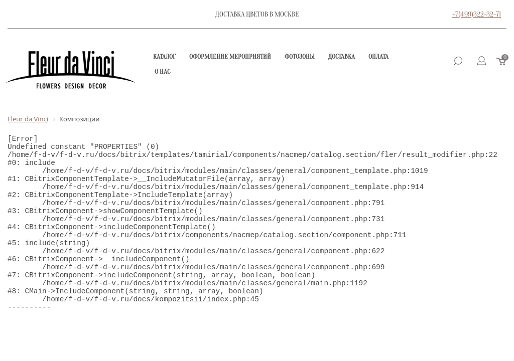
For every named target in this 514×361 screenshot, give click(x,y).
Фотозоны (300, 56)
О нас (162, 71)
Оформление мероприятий (230, 56)
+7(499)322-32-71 (476, 14)
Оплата (378, 56)
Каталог (164, 56)
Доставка (341, 56)
